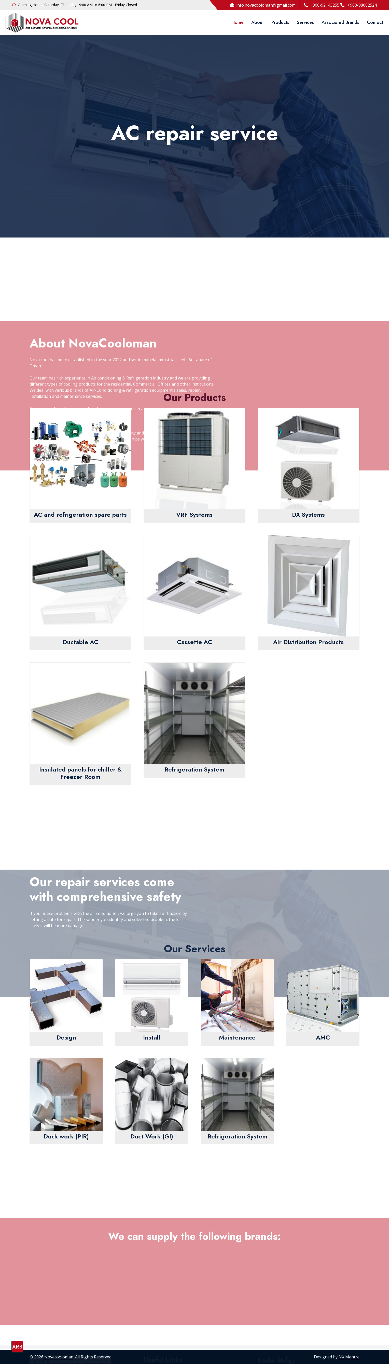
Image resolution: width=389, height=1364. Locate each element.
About (257, 22)
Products (280, 22)
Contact (375, 22)
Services (305, 22)
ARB (17, 1347)
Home (237, 22)
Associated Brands (340, 22)
